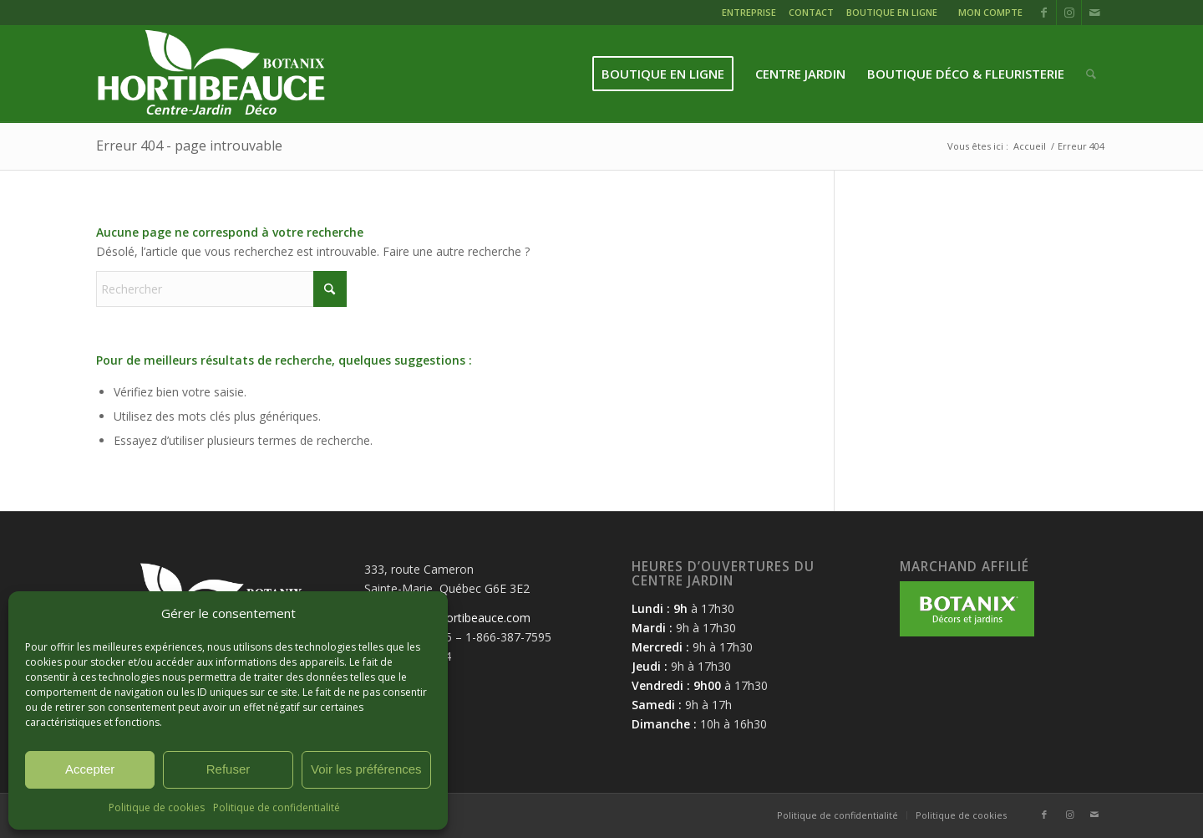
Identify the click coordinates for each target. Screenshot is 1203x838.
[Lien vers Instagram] (1069, 12)
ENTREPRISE (749, 12)
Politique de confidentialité (276, 807)
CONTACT (811, 12)
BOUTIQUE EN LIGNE (891, 12)
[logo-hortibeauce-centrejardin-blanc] (211, 74)
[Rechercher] (1091, 74)
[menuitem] (751, 14)
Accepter (89, 769)
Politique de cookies (157, 807)
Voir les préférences (366, 769)
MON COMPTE (990, 12)
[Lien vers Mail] (1094, 12)
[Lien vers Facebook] (1044, 12)
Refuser (228, 769)
